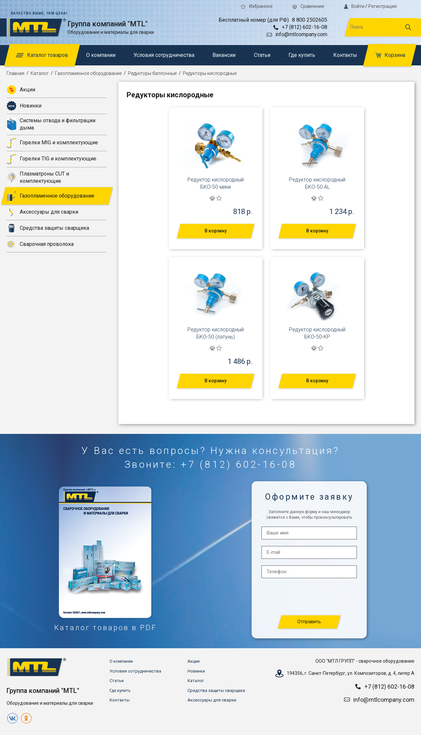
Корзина (390, 55)
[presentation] (309, 597)
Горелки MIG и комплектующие (52, 143)
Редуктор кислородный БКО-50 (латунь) (215, 333)
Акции (21, 90)
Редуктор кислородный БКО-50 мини (215, 183)
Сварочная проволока (40, 244)
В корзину (216, 230)
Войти (354, 6)
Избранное (257, 6)
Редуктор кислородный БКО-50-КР (317, 333)
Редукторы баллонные (152, 73)
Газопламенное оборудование (88, 73)
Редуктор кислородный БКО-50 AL (317, 183)
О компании (100, 55)
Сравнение (308, 6)
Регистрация (382, 6)
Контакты (345, 55)
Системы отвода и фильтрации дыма (51, 124)
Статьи (262, 55)
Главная (15, 73)
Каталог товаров (42, 55)
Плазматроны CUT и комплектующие (38, 177)
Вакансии (223, 55)
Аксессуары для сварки (42, 212)
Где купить (301, 55)
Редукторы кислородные (209, 73)
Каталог (40, 73)
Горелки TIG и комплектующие (51, 159)
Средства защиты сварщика (48, 228)
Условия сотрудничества (164, 55)
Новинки (24, 106)
